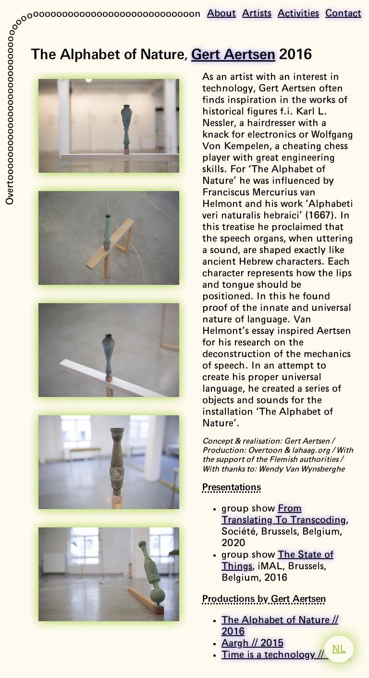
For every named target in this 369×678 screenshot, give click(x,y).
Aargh (252, 643)
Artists (256, 13)
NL (339, 649)
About (221, 13)
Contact (343, 13)
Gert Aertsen (233, 55)
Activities (298, 13)
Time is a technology (285, 655)
